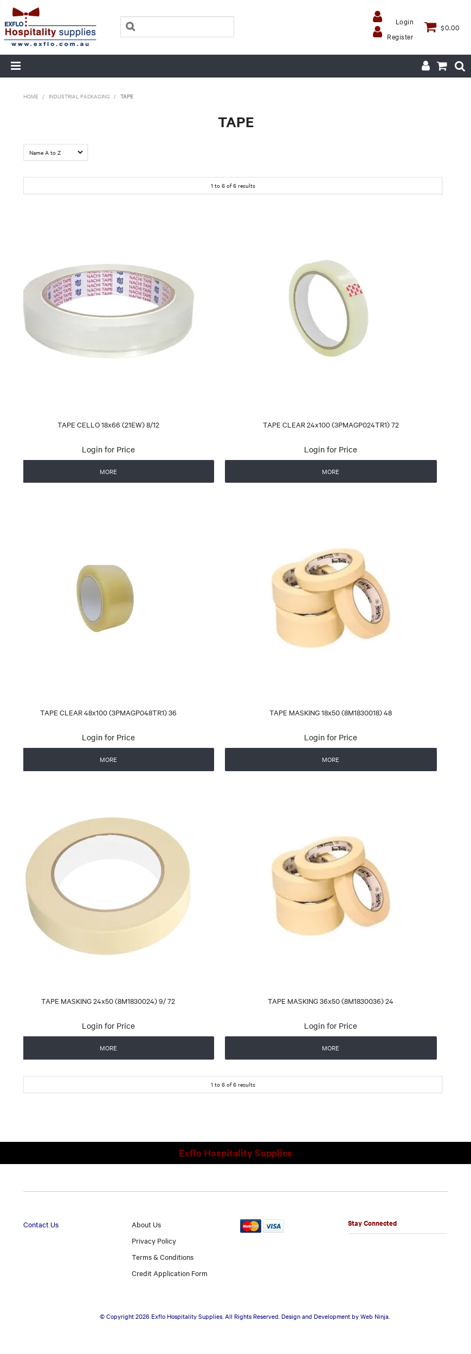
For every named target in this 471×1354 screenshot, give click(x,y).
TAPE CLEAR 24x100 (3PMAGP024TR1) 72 (331, 424)
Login (405, 21)
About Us (146, 1224)
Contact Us (41, 1224)
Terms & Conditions (162, 1256)
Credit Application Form (170, 1273)
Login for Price (108, 449)
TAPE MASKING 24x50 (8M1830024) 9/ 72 (108, 1000)
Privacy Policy (154, 1240)
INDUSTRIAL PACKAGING (79, 96)
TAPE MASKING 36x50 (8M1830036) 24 (330, 1000)
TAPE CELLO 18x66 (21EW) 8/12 (108, 424)
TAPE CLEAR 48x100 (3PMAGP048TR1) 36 (108, 712)
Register (400, 36)
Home (30, 96)
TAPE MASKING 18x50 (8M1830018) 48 (330, 712)
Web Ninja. (375, 1316)
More (108, 471)
